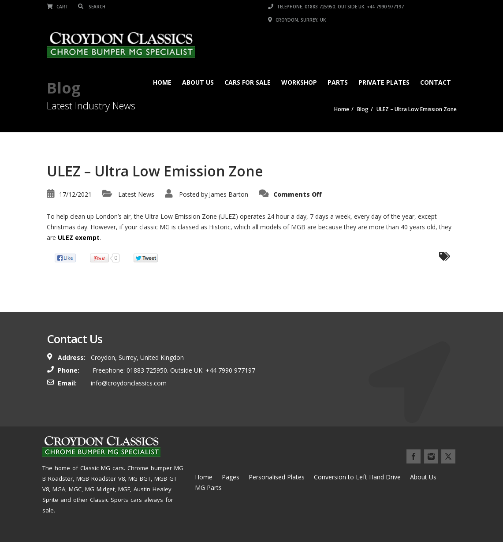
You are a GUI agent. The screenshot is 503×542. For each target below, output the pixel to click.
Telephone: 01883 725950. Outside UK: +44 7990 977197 (336, 7)
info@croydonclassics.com (129, 383)
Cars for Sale (247, 82)
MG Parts (208, 487)
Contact (435, 82)
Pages (230, 477)
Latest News (136, 194)
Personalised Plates (277, 477)
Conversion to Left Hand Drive (357, 477)
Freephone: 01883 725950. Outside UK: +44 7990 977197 (173, 370)
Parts (338, 82)
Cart (57, 7)
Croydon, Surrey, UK (297, 20)
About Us (198, 82)
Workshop (299, 82)
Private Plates (384, 82)
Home (162, 82)
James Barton (228, 194)
